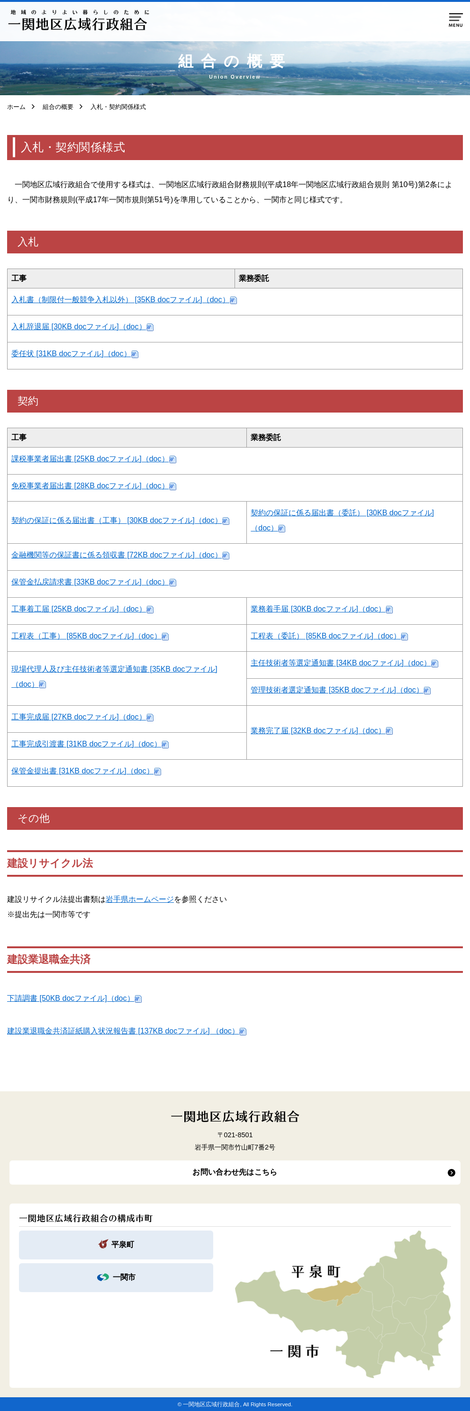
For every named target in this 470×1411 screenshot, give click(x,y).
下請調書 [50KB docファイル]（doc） (71, 998)
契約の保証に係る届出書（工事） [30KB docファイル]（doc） (116, 520)
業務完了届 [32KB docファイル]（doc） (318, 731)
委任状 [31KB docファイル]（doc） (71, 354)
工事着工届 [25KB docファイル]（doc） (78, 609)
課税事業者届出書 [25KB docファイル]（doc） (90, 459)
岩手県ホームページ (140, 899)
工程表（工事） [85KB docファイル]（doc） (86, 636)
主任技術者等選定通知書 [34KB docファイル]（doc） (341, 663)
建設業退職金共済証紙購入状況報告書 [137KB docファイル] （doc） (123, 1031)
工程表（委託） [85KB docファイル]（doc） (326, 636)
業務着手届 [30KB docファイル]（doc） (318, 609)
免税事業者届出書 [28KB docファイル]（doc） (90, 486)
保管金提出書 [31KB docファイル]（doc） (82, 771)
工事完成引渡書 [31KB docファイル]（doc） (86, 744)
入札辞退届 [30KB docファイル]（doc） (78, 327)
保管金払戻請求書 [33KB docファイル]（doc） (90, 582)
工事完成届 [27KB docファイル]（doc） (78, 717)
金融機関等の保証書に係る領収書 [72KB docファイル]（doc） (116, 555)
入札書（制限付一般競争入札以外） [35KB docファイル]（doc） (120, 300)
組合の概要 (54, 106)
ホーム (16, 106)
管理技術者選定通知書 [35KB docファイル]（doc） (337, 690)
